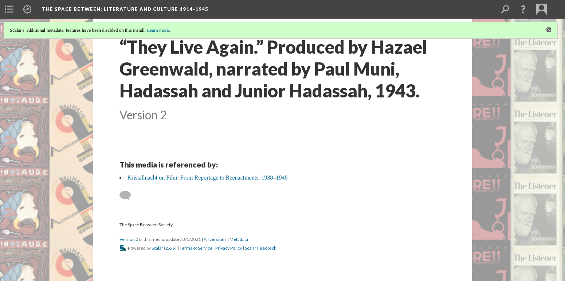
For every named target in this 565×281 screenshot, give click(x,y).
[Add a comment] (128, 195)
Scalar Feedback (260, 248)
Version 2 (128, 239)
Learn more (158, 30)
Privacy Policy (228, 248)
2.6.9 (170, 248)
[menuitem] (9, 9)
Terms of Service (196, 248)
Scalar (157, 248)
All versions (215, 239)
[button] (523, 9)
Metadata (238, 239)
